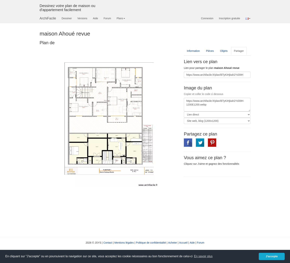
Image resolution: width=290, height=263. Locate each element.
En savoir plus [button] (203, 256)
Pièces (210, 50)
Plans (121, 18)
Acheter (172, 242)
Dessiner (67, 18)
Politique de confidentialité (151, 242)
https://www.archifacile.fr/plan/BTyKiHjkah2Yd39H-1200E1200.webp (217, 104)
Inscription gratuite (229, 18)
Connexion (207, 18)
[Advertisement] (215, 206)
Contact (107, 242)
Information (193, 50)
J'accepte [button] (272, 256)
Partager (239, 50)
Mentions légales (124, 242)
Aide (95, 18)
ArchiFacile (48, 18)
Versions (82, 18)
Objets (223, 50)
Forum (107, 18)
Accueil (183, 242)
